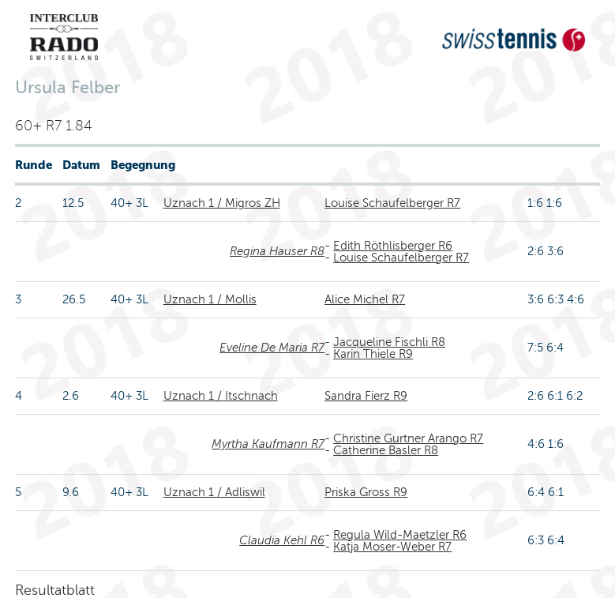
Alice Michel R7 (364, 299)
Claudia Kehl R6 (281, 540)
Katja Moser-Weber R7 (392, 546)
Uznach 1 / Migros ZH (221, 203)
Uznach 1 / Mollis (210, 299)
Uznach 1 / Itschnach (220, 395)
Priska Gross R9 (365, 492)
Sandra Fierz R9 (365, 395)
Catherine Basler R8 (385, 450)
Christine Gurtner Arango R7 (408, 438)
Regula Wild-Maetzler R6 (400, 534)
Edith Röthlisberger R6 (392, 245)
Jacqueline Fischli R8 (389, 342)
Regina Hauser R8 (277, 251)
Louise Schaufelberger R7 (392, 203)
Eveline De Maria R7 (271, 347)
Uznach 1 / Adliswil (214, 492)
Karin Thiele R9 (373, 354)
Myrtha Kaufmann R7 (268, 444)
